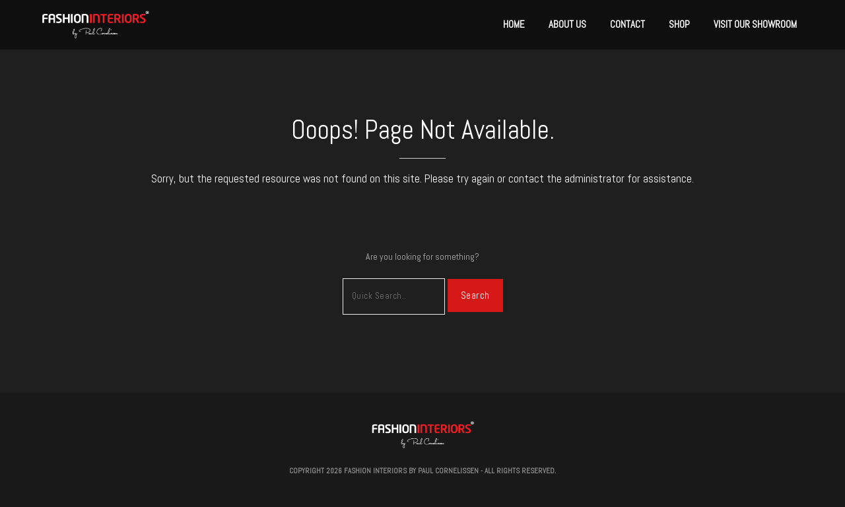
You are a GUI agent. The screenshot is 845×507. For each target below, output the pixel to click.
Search (475, 295)
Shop (679, 24)
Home (514, 24)
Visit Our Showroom (755, 24)
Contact (627, 24)
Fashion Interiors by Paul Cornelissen (411, 470)
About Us (567, 24)
